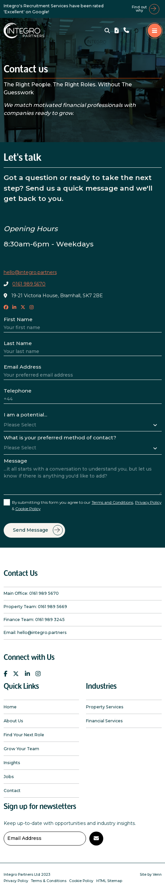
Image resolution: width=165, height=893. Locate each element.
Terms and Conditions (112, 502)
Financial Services (104, 720)
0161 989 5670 (28, 284)
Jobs (9, 776)
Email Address (22, 367)
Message (15, 461)
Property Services (105, 706)
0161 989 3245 (50, 619)
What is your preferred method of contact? (60, 437)
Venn (157, 874)
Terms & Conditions (48, 881)
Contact (12, 790)
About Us (13, 720)
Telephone (18, 391)
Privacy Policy (148, 502)
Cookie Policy (28, 508)
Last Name (18, 343)
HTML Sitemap (109, 881)
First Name (18, 319)
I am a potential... (25, 414)
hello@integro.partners (30, 272)
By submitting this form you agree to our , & (86, 505)
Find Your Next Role (24, 734)
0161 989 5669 (52, 606)
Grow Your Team (21, 748)
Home (10, 706)
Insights (12, 762)
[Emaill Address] (45, 839)
